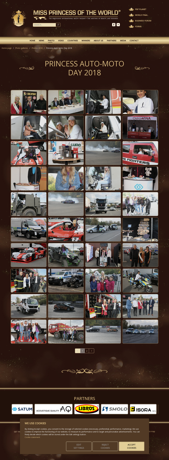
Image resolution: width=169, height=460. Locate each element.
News (41, 40)
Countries (72, 40)
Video (61, 40)
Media (123, 40)
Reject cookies (105, 446)
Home (32, 40)
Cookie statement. (32, 437)
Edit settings (79, 446)
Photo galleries (21, 48)
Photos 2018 (37, 48)
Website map (149, 431)
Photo (51, 40)
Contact (134, 40)
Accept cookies (131, 446)
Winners (86, 40)
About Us (98, 40)
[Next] (91, 351)
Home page (7, 48)
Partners (111, 40)
